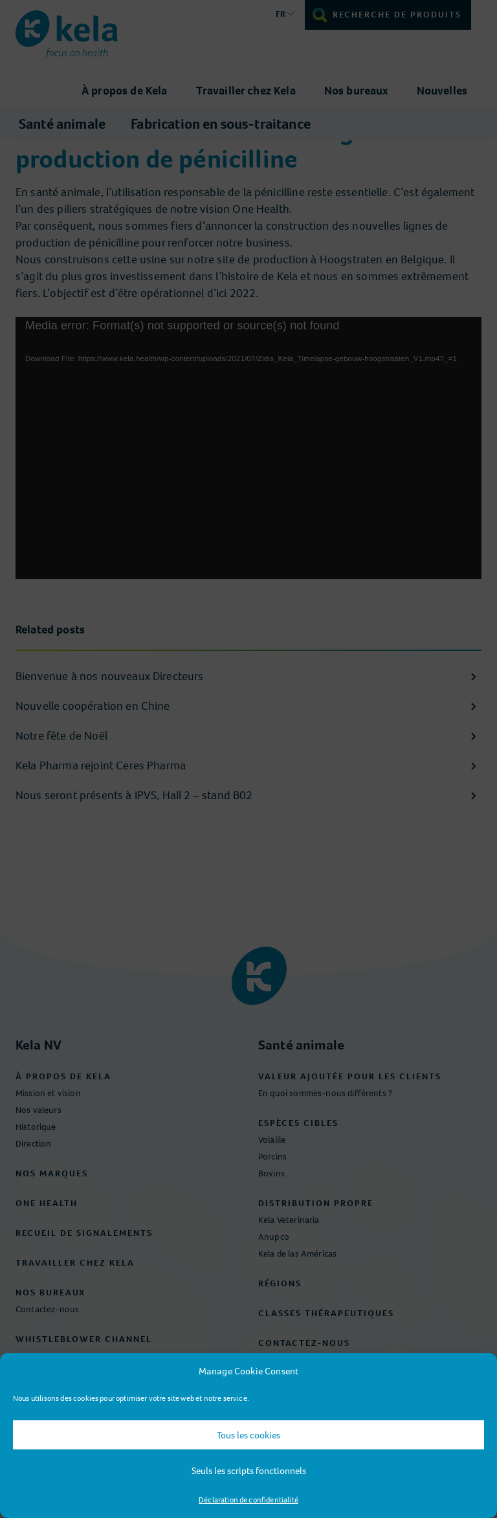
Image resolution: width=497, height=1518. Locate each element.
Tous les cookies (248, 1435)
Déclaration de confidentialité (248, 1500)
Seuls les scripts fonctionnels (249, 1470)
